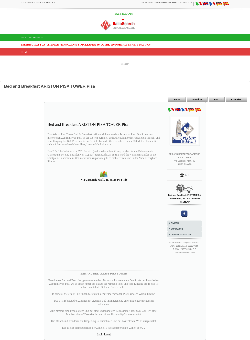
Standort (197, 99)
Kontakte (236, 99)
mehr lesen (104, 334)
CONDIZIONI (177, 229)
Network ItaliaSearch (43, 3)
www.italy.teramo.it (32, 37)
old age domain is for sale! (166, 3)
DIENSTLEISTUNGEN (181, 235)
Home (24, 52)
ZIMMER (175, 223)
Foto (216, 99)
